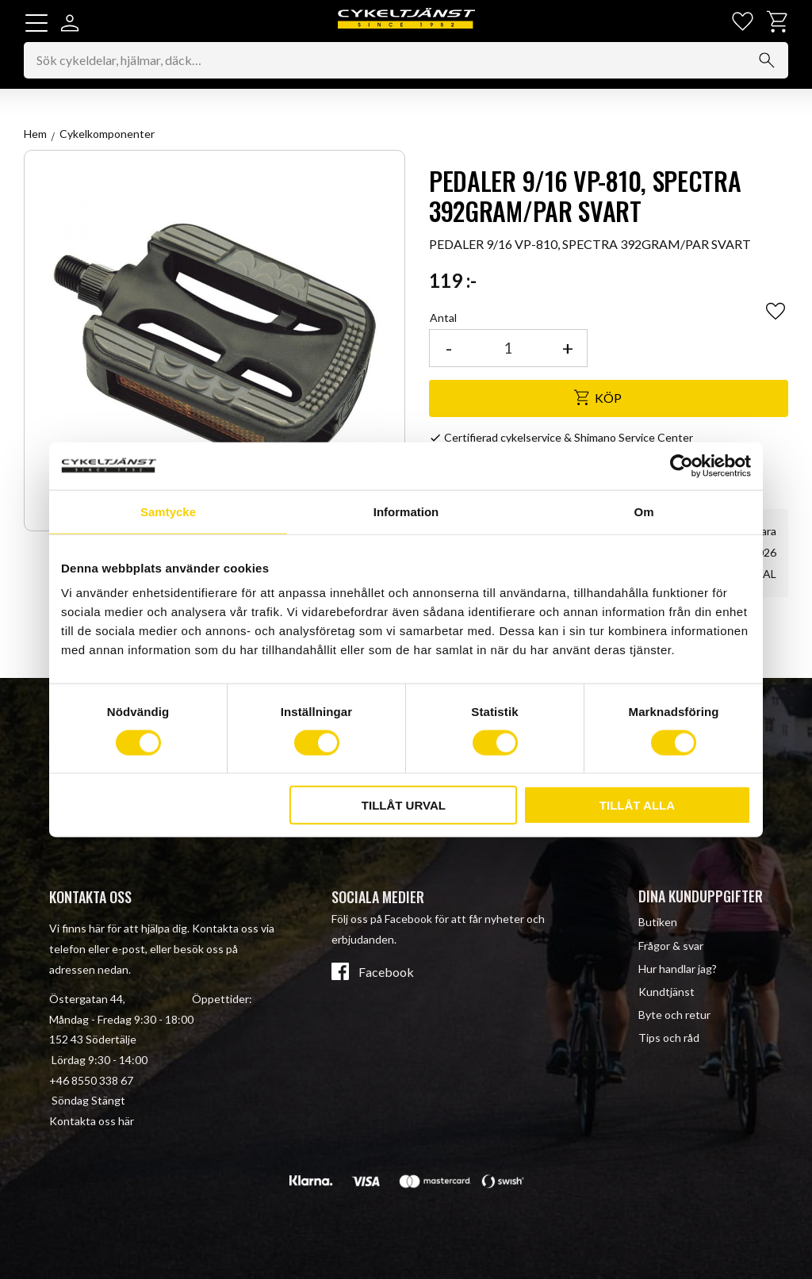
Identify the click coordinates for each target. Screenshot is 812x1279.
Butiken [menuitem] (657, 922)
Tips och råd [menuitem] (668, 1037)
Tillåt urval (404, 805)
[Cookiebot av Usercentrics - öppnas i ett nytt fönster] (681, 465)
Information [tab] (406, 511)
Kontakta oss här (91, 1121)
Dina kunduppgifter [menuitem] (700, 896)
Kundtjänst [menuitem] (666, 991)
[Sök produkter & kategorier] (406, 62)
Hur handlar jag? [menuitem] (677, 968)
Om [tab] (643, 511)
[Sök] (767, 62)
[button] (36, 23)
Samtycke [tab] (168, 511)
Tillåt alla (637, 805)
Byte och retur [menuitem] (674, 1014)
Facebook (386, 972)
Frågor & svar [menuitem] (670, 945)
